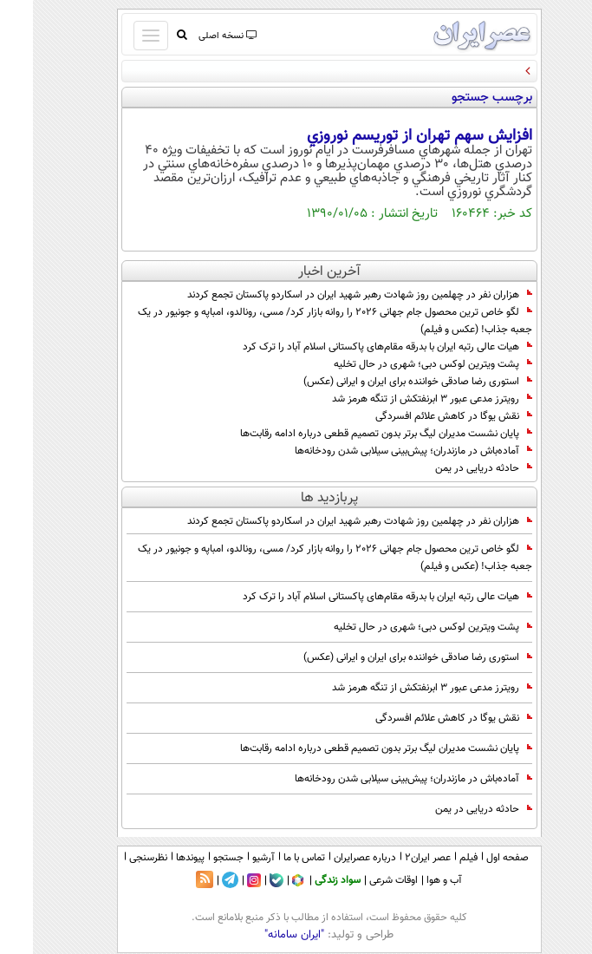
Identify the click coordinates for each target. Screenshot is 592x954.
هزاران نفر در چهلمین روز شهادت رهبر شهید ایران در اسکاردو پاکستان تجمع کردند (326, 295)
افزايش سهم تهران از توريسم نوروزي (386, 136)
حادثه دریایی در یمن (450, 468)
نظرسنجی (115, 858)
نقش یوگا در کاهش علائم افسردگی (420, 416)
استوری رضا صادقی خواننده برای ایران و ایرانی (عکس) (384, 381)
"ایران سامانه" (261, 935)
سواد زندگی (305, 880)
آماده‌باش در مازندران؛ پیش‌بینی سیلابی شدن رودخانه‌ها (380, 451)
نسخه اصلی (193, 36)
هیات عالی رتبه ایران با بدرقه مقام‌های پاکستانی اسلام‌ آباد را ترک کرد (354, 347)
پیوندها (157, 858)
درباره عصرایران (332, 858)
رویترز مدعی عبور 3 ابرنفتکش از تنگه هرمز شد (399, 399)
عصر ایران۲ (395, 858)
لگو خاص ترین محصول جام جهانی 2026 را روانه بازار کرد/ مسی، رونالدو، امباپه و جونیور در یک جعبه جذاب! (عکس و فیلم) (302, 320)
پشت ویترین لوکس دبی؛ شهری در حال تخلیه (400, 364)
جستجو (195, 858)
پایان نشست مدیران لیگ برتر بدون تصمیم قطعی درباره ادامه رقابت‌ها (353, 433)
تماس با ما (271, 858)
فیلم (435, 858)
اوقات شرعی (360, 880)
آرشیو (230, 858)
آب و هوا (411, 880)
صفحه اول (474, 858)
